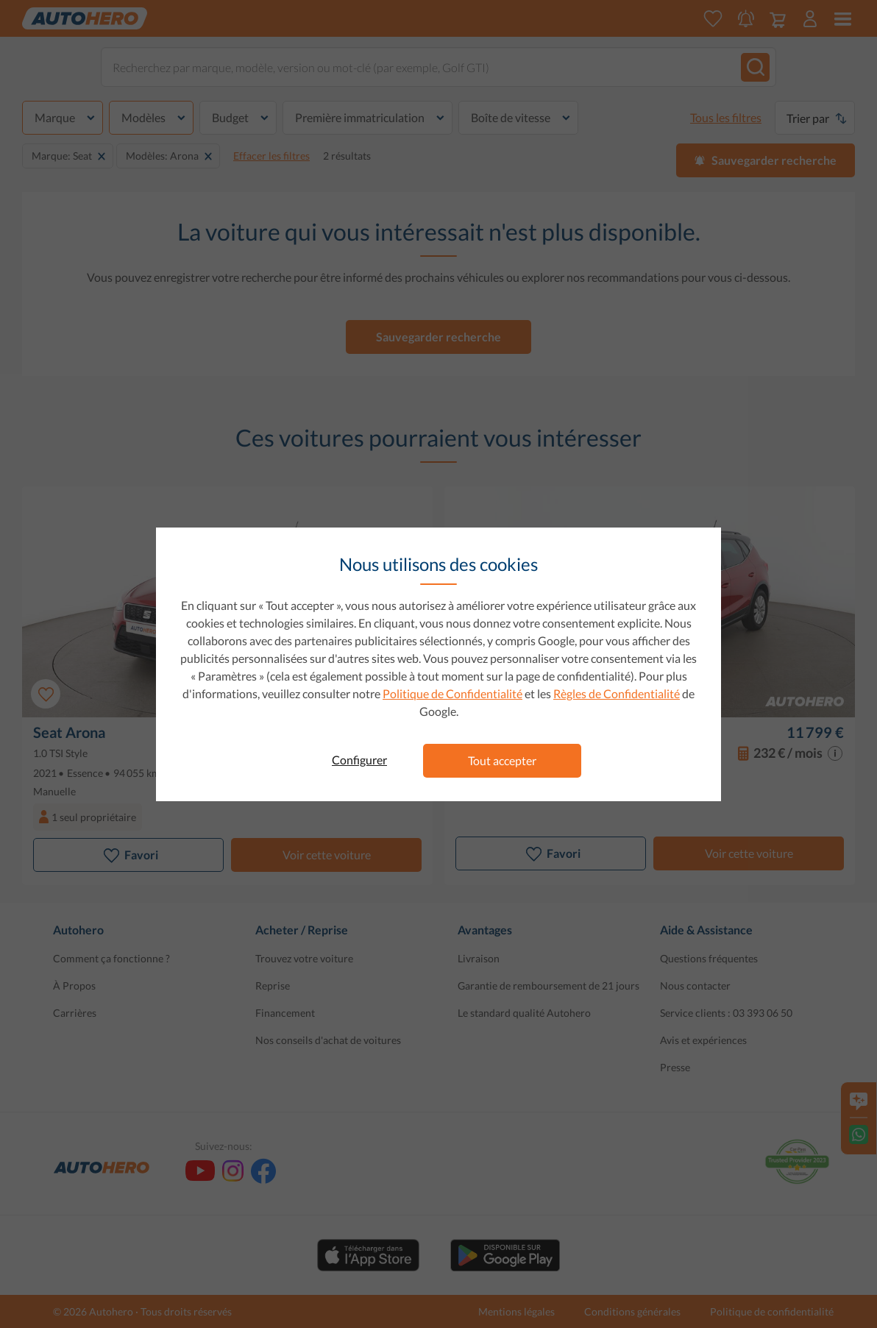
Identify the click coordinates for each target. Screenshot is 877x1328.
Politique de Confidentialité (452, 693)
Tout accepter (502, 760)
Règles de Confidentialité (616, 693)
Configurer (359, 760)
